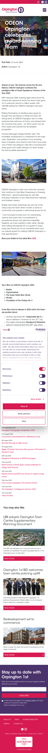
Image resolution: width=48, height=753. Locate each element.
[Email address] (24, 689)
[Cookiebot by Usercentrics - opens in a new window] (35, 329)
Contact (32, 2)
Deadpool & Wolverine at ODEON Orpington (19, 458)
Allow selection (24, 414)
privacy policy (31, 700)
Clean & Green (7, 495)
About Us (7, 720)
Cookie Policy (32, 734)
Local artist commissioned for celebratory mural (21, 437)
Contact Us (18, 724)
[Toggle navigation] (44, 10)
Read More (9, 558)
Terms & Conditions (11, 734)
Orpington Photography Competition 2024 (18, 430)
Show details (36, 399)
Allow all (24, 406)
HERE (34, 239)
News (17, 720)
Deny (24, 421)
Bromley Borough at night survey (14, 443)
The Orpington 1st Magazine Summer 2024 (19, 489)
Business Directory (30, 720)
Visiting (6, 724)
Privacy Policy (27, 360)
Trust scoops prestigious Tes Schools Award (19, 483)
